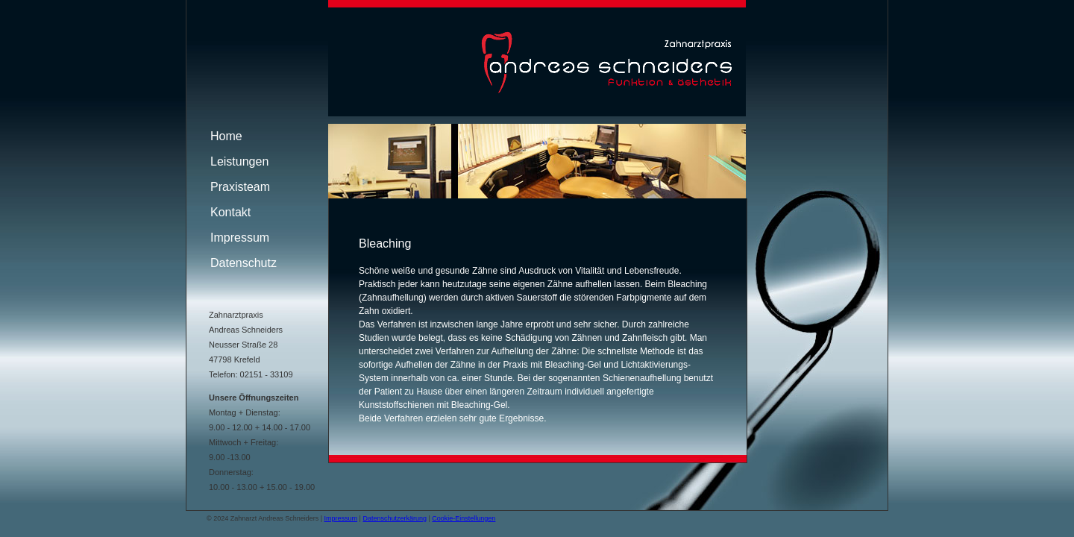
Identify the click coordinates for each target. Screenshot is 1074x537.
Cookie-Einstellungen (463, 518)
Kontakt (230, 212)
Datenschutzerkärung (394, 518)
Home (226, 136)
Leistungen (239, 161)
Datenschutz (243, 263)
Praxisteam (240, 186)
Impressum (239, 237)
